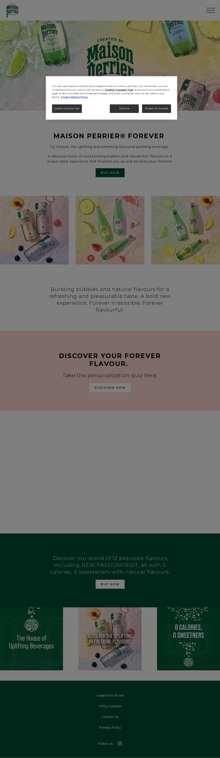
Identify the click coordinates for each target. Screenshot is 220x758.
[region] (111, 98)
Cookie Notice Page (74, 97)
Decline (124, 108)
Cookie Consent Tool (67, 108)
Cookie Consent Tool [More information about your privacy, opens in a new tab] (119, 89)
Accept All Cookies (156, 108)
